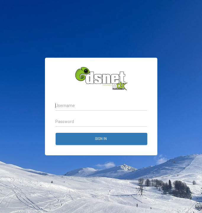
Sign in (101, 139)
